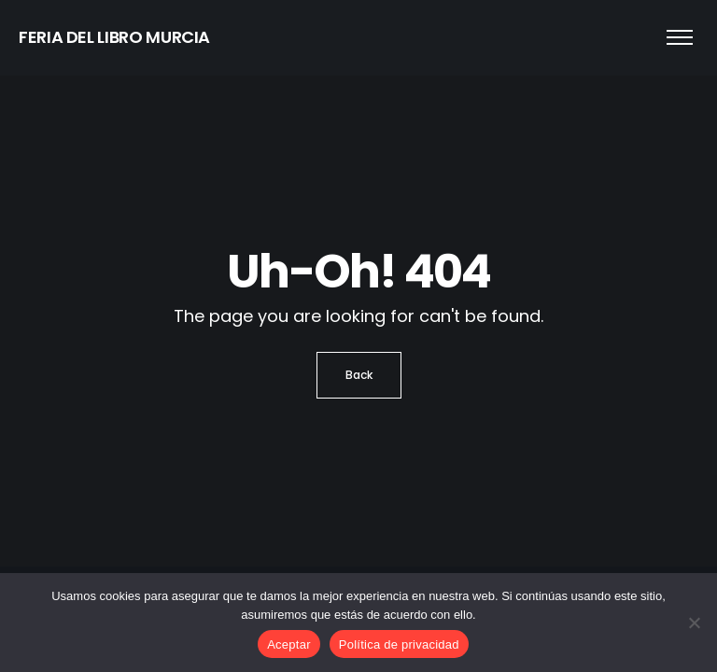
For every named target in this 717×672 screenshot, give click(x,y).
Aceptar (289, 644)
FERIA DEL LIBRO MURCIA (114, 37)
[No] (693, 622)
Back (359, 375)
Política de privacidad (399, 644)
